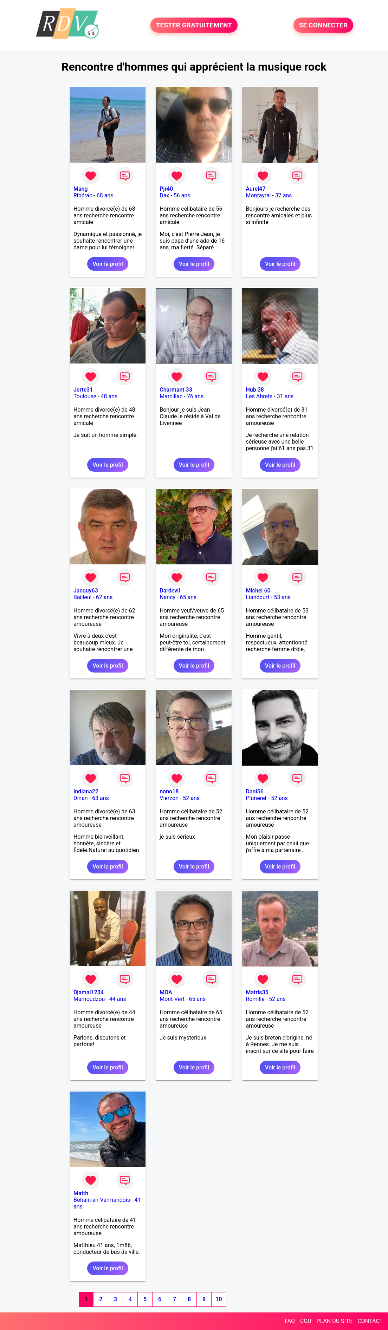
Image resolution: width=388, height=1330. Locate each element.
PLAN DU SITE (335, 1321)
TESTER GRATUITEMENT (194, 25)
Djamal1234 (88, 992)
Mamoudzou (89, 999)
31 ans (285, 396)
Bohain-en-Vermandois (101, 1200)
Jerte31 (83, 389)
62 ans (104, 597)
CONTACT (370, 1321)
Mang (80, 188)
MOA (166, 992)
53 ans (282, 597)
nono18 (169, 791)
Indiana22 (85, 791)
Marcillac (171, 396)
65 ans (188, 597)
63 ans (100, 798)
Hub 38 (255, 389)
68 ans (105, 195)
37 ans (283, 195)
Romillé (255, 999)
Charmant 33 (176, 389)
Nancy (167, 597)
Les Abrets (259, 396)
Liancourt (257, 597)
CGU (305, 1321)
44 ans (117, 999)
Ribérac (82, 195)
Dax (164, 195)
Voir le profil (107, 264)
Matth (80, 1193)
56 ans (182, 195)
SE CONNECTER (323, 25)
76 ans (195, 396)
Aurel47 (255, 188)
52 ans (191, 798)
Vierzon (169, 798)
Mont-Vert (172, 999)
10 (218, 1299)
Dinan (80, 798)
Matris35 (257, 992)
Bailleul (82, 597)
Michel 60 (258, 590)
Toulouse (84, 396)
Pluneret (256, 798)
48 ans (109, 396)
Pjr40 (166, 188)
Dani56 (254, 791)
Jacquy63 (85, 590)
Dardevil (170, 590)
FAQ (290, 1321)
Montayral (258, 195)
